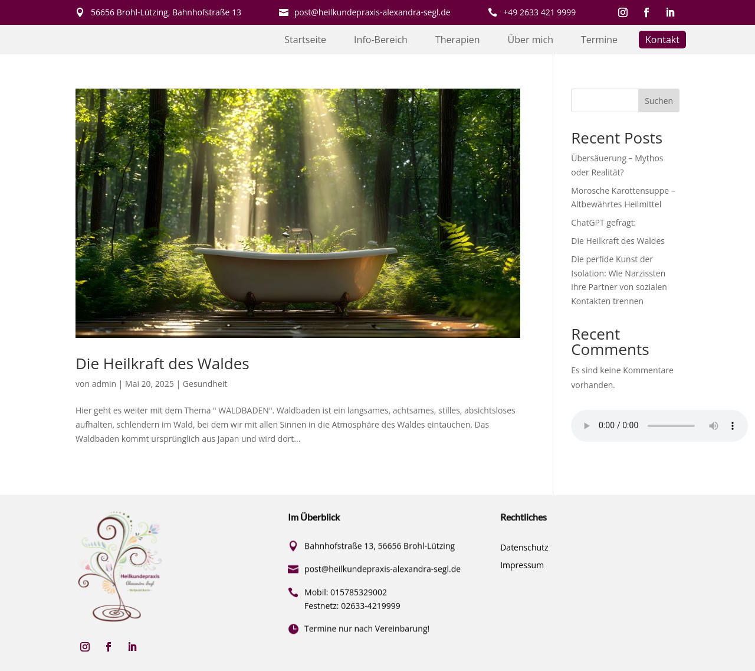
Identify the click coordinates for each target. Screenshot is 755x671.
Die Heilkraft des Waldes (163, 363)
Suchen (659, 100)
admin (104, 383)
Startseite (305, 40)
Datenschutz (524, 548)
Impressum (522, 566)
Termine (599, 40)
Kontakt (662, 40)
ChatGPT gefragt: (603, 222)
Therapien (457, 40)
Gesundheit (205, 383)
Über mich (530, 40)
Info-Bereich (381, 40)
